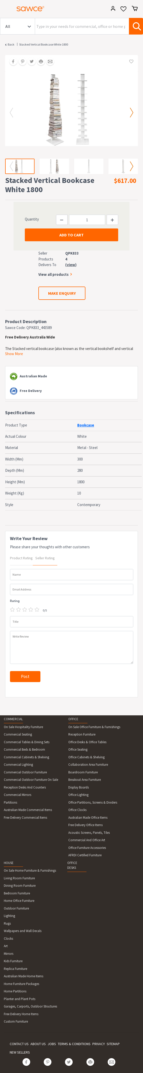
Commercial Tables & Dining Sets (26, 742)
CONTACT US (19, 1044)
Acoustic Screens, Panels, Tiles (89, 832)
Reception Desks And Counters (25, 787)
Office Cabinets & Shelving (86, 757)
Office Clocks (77, 810)
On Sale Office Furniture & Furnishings (94, 727)
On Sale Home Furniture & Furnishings (30, 870)
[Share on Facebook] (11, 62)
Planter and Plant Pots (19, 999)
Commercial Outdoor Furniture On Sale (31, 780)
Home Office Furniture (19, 901)
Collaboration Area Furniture (88, 764)
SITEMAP (113, 1044)
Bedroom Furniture (17, 893)
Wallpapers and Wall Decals (22, 931)
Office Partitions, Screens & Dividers (92, 802)
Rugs (7, 923)
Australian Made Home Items (23, 976)
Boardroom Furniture (83, 772)
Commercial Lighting (18, 764)
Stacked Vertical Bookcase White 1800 (43, 44)
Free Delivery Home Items (21, 1014)
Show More (14, 353)
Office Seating (77, 749)
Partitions (10, 802)
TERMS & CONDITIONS (74, 1044)
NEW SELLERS (20, 1052)
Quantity (32, 219)
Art (6, 946)
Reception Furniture (81, 734)
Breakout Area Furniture (84, 780)
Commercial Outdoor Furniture (25, 772)
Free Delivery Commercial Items (25, 817)
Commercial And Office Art (86, 840)
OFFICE (73, 719)
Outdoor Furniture (16, 908)
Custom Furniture (16, 1021)
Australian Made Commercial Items (28, 810)
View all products (53, 274)
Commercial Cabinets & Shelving (26, 757)
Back (11, 44)
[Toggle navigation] (6, 9)
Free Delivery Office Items (85, 825)
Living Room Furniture (19, 878)
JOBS (52, 1044)
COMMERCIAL (13, 719)
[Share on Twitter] (30, 62)
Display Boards (78, 787)
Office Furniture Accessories (87, 848)
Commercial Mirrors (17, 795)
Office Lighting (78, 795)
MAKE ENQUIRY (62, 293)
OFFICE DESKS (72, 865)
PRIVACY (98, 1044)
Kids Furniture (13, 961)
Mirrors (8, 953)
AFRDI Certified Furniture (85, 855)
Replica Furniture (15, 969)
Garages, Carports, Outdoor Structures (30, 1006)
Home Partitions (15, 991)
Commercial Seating (18, 734)
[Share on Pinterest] (20, 62)
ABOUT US (38, 1044)
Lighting (9, 916)
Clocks (8, 938)
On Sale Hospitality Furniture (23, 727)
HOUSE (9, 863)
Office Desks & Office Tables (87, 742)
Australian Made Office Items (87, 817)
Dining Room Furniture (20, 885)
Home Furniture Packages (21, 984)
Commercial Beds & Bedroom (24, 749)
